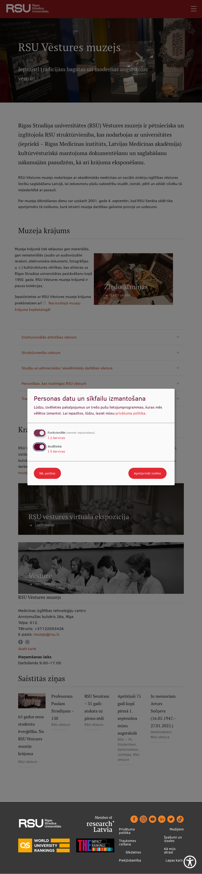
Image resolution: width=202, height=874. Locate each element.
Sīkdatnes (133, 852)
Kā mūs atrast (170, 851)
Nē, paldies (47, 473)
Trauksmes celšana (127, 843)
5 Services (56, 451)
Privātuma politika (127, 831)
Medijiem (177, 829)
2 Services (56, 438)
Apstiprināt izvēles (147, 473)
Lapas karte (175, 860)
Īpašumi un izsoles (173, 839)
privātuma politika (130, 413)
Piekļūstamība (130, 860)
